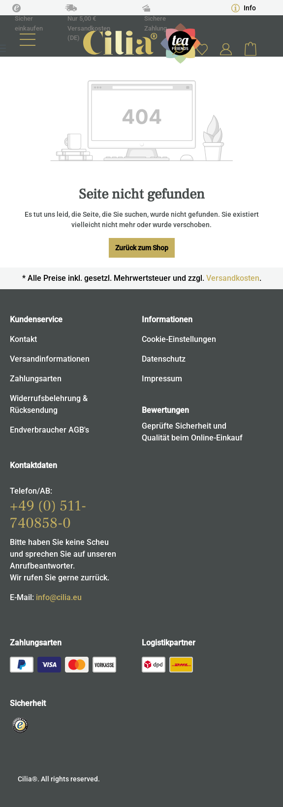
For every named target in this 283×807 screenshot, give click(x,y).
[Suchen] (177, 49)
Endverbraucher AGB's (49, 430)
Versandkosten (232, 278)
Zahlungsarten (36, 378)
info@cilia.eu (59, 597)
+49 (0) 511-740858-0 (48, 514)
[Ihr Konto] (226, 49)
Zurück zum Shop (141, 248)
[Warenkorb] (250, 49)
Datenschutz (164, 359)
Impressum (162, 378)
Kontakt (23, 339)
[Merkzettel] (201, 49)
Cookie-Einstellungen (179, 339)
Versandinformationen (50, 359)
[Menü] (27, 40)
